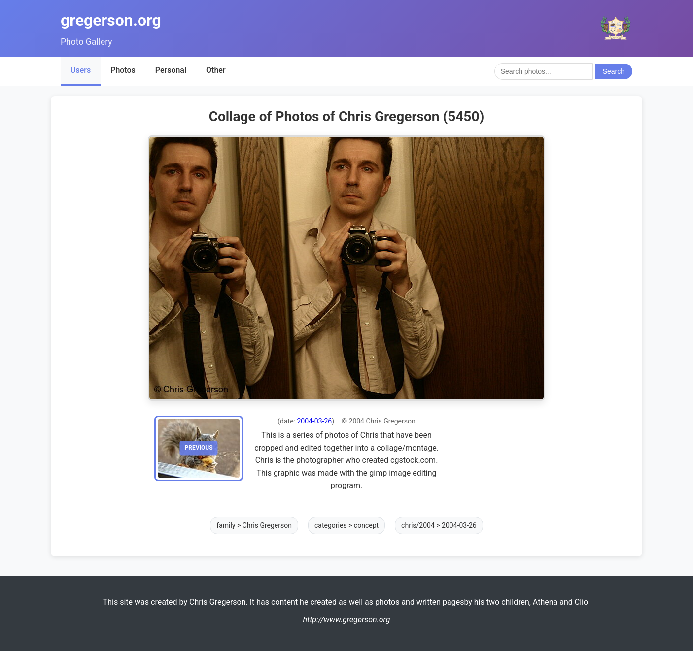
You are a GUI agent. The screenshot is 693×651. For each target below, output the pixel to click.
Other (215, 70)
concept (366, 525)
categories (330, 525)
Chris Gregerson (267, 525)
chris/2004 (418, 525)
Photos (123, 70)
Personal (170, 70)
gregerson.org (111, 20)
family (225, 525)
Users (80, 70)
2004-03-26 (314, 421)
